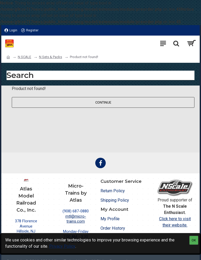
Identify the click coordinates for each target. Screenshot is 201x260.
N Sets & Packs (50, 57)
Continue (103, 102)
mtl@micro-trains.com (75, 219)
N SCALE (24, 57)
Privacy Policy (62, 246)
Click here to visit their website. (175, 222)
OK (194, 240)
